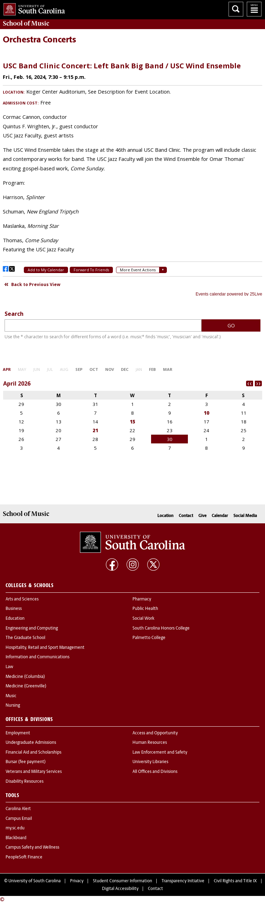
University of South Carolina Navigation (254, 9)
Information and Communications (37, 657)
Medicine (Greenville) (26, 686)
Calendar (220, 516)
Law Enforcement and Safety (159, 752)
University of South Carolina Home (32, 8)
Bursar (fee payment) (26, 762)
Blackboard (16, 838)
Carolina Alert (18, 809)
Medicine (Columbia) (25, 677)
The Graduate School (25, 638)
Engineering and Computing (32, 628)
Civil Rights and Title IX (235, 881)
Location (165, 516)
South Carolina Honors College (161, 628)
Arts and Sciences (22, 599)
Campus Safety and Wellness (32, 847)
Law (9, 667)
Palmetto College (148, 638)
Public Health (145, 609)
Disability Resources (24, 782)
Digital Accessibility (120, 889)
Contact (186, 516)
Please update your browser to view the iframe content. (132, 176)
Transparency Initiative (183, 881)
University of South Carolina (34, 881)
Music (11, 696)
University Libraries (150, 762)
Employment (18, 733)
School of (26, 23)
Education (15, 619)
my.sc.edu (15, 828)
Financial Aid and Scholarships (33, 752)
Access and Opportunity (155, 733)
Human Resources (149, 743)
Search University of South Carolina (236, 9)
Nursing (13, 706)
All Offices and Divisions (154, 772)
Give (202, 516)
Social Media (245, 516)
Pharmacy (141, 599)
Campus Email (19, 819)
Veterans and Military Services (34, 772)
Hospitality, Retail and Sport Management (45, 648)
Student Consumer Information (122, 881)
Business (14, 609)
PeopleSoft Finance (24, 857)
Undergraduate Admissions (31, 743)
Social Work (143, 619)
